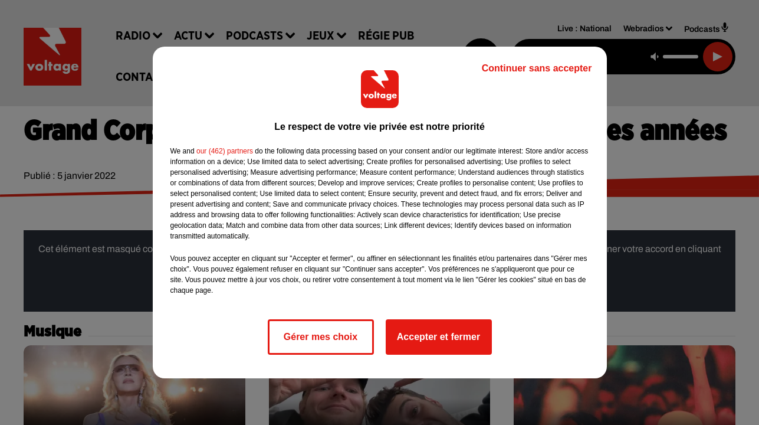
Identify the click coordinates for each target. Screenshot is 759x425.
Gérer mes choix (320, 337)
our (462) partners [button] (224, 151)
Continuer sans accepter (537, 68)
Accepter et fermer (438, 337)
